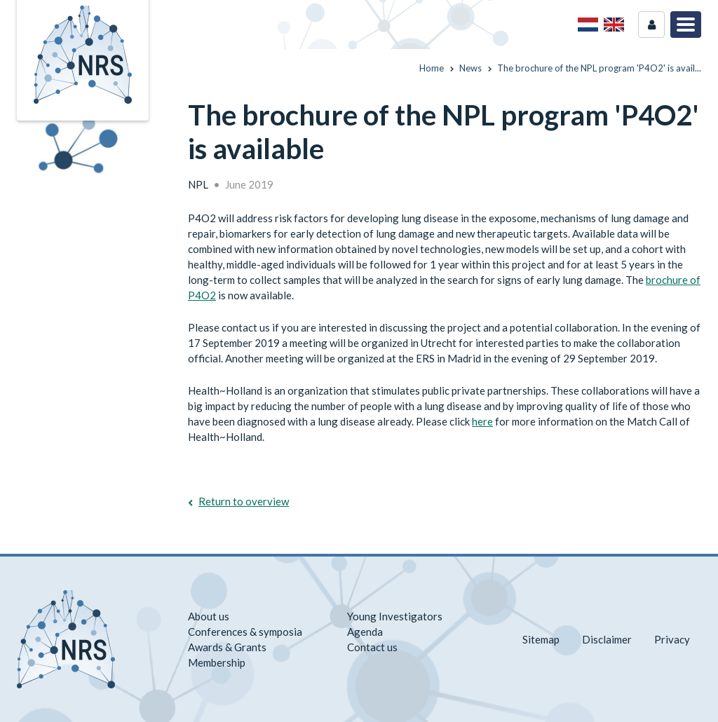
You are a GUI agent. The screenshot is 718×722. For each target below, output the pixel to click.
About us (208, 616)
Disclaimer (607, 639)
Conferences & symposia (245, 631)
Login (651, 24)
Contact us (372, 647)
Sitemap (541, 639)
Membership (216, 662)
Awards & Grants (227, 647)
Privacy (672, 639)
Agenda (365, 631)
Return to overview (243, 501)
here (482, 421)
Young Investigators (394, 616)
